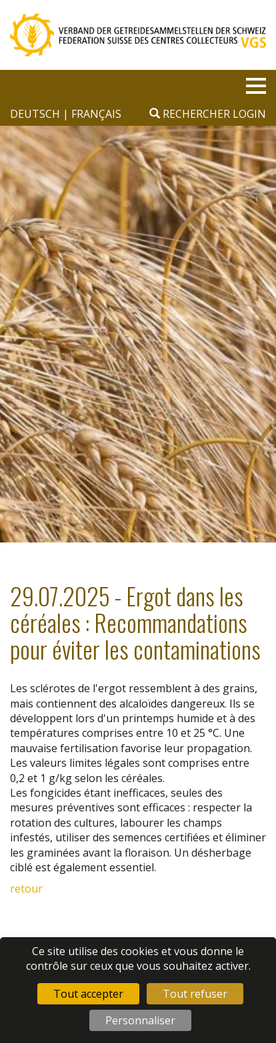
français (96, 113)
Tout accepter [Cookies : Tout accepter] (88, 993)
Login (249, 113)
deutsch (36, 113)
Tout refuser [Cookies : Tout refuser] (195, 993)
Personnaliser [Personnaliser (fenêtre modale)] (140, 1020)
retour (26, 888)
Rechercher (189, 113)
